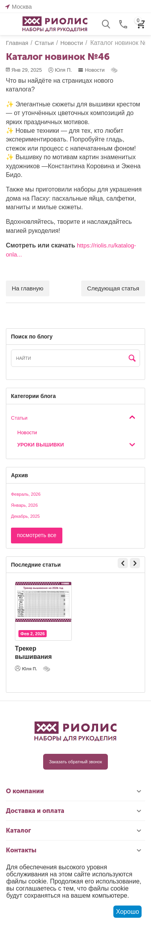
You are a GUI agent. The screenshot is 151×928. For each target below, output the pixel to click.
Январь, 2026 (24, 505)
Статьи (19, 418)
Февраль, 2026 (25, 494)
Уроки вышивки (40, 445)
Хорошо (127, 911)
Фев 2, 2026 (32, 633)
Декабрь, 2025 (25, 516)
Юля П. (26, 668)
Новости (91, 70)
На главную (28, 288)
